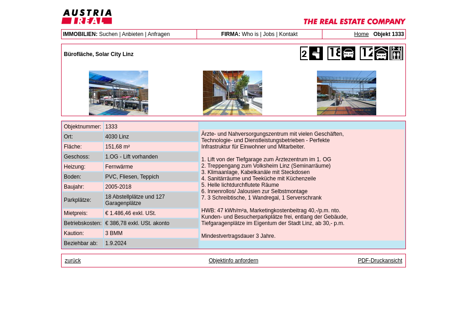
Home (361, 34)
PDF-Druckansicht (380, 260)
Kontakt (288, 34)
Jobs (269, 34)
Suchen (108, 34)
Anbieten (132, 34)
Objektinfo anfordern (234, 260)
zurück (73, 260)
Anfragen (159, 34)
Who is (250, 34)
